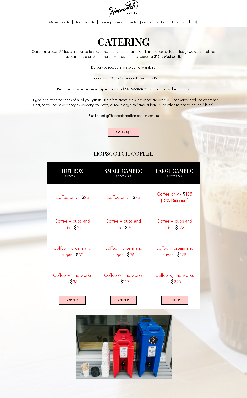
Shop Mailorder (85, 22)
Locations (178, 22)
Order (66, 22)
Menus (53, 22)
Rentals (119, 22)
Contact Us (159, 22)
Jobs (143, 22)
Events (132, 22)
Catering (105, 22)
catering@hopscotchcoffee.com (120, 115)
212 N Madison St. (167, 56)
